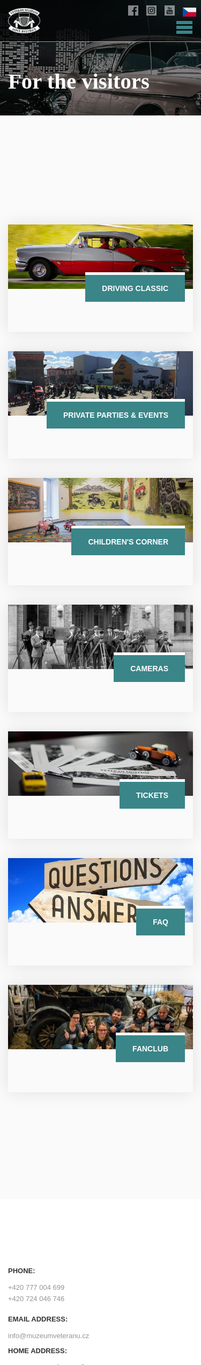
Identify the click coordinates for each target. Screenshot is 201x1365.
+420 (36, 1287)
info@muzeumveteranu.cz (48, 1335)
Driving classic (135, 288)
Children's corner (128, 542)
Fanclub (150, 1048)
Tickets (152, 795)
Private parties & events (115, 415)
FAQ (160, 922)
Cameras (149, 668)
